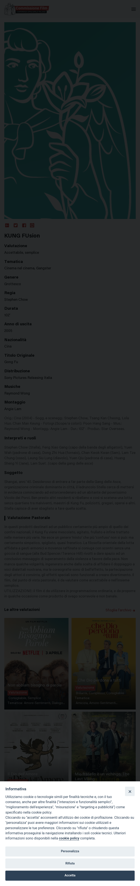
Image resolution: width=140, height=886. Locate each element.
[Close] (129, 791)
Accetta (70, 875)
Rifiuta (69, 863)
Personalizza (70, 851)
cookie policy (69, 838)
